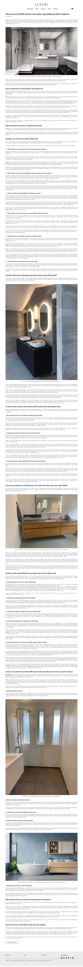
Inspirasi (43, 8)
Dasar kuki (48, 960)
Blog (25, 955)
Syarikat (7, 955)
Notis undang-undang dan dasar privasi (36, 960)
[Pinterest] (68, 958)
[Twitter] (64, 958)
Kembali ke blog (12, 942)
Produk (55, 8)
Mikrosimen (30, 8)
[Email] (61, 958)
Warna (49, 8)
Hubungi (44, 955)
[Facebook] (66, 958)
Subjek (37, 8)
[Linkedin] (72, 958)
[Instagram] (70, 958)
